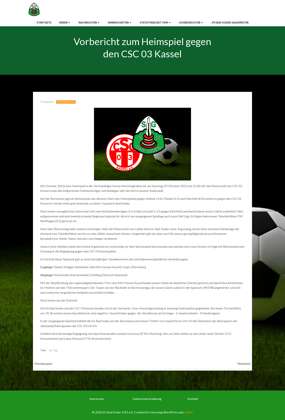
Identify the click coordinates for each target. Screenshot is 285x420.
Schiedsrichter (191, 22)
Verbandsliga (66, 102)
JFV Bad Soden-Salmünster (230, 22)
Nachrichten (89, 22)
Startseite (44, 22)
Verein (65, 22)
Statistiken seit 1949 (155, 22)
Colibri (188, 412)
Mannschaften (120, 22)
